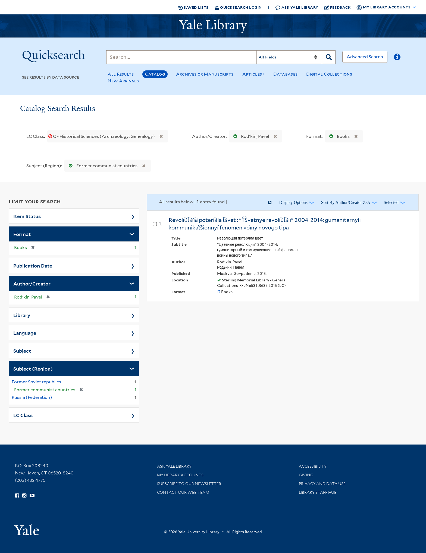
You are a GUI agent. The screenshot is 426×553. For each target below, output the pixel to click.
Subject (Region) (33, 368)
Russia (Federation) (32, 397)
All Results (121, 74)
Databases (285, 74)
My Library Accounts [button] (383, 7)
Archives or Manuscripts (205, 74)
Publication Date (32, 265)
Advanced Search (365, 56)
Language (24, 332)
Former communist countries (101, 165)
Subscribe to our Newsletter (189, 483)
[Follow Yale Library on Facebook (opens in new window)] (17, 495)
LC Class (23, 415)
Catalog (155, 74)
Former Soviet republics (36, 381)
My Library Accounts (180, 475)
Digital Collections (329, 74)
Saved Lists (193, 7)
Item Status (27, 216)
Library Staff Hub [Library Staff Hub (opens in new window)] (318, 492)
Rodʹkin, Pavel (250, 136)
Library (21, 315)
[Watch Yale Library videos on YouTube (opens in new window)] (32, 495)
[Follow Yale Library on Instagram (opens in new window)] (24, 495)
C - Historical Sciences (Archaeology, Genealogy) (102, 136)
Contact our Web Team (183, 492)
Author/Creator (32, 283)
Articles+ (253, 74)
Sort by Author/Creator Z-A (345, 202)
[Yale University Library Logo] (213, 26)
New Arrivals (123, 80)
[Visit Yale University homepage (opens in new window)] (26, 528)
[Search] (181, 57)
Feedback (337, 7)
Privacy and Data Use (322, 483)
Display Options (293, 202)
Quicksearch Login (238, 7)
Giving (306, 475)
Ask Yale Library (296, 7)
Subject (22, 350)
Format (22, 234)
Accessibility (313, 466)
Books (338, 136)
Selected (391, 202)
